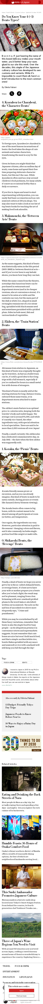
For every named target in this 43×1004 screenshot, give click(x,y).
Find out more (21, 996)
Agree (21, 990)
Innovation (9, 977)
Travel (6, 966)
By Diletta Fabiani (9, 87)
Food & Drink (22, 966)
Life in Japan (25, 977)
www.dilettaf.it (7, 685)
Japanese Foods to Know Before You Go (18, 716)
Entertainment (11, 972)
